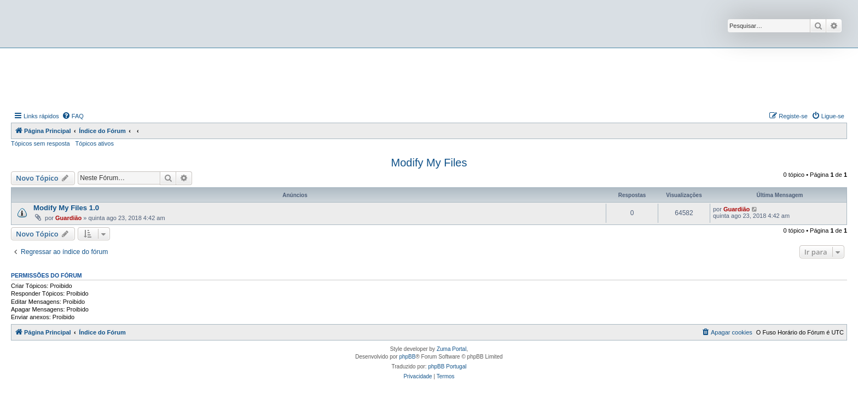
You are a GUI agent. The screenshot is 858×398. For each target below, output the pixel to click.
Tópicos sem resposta (40, 143)
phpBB (407, 357)
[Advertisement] (429, 78)
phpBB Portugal (447, 367)
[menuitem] (73, 116)
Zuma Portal (451, 349)
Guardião (68, 218)
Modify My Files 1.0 (66, 208)
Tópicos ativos (95, 143)
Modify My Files (429, 163)
